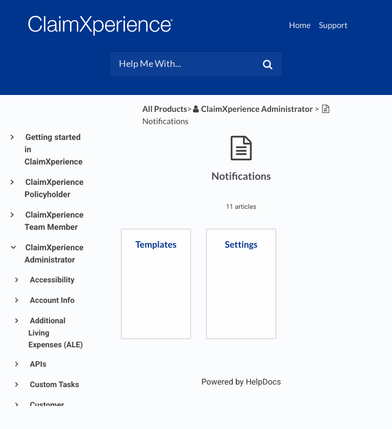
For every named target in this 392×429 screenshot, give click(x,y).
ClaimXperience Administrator (54, 254)
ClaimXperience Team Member (54, 221)
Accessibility (52, 279)
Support (333, 25)
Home (300, 25)
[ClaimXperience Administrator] (252, 109)
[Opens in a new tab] (241, 382)
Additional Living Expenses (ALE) (56, 332)
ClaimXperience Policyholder (54, 188)
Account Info (52, 300)
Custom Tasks (54, 384)
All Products (164, 109)
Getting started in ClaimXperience (53, 149)
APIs (37, 364)
